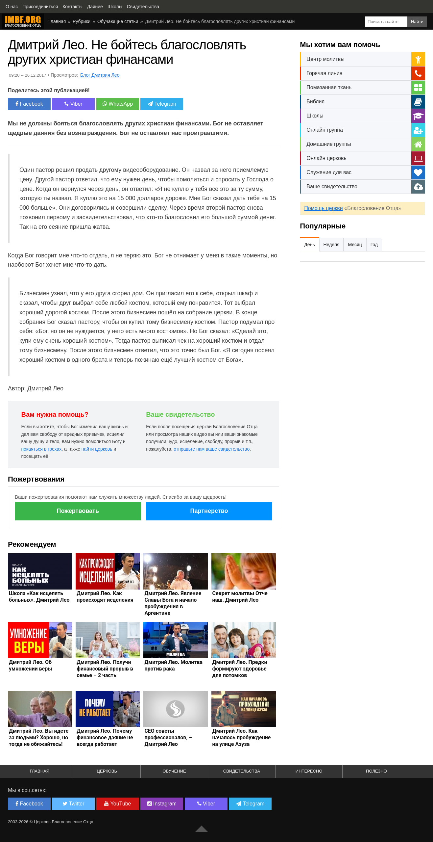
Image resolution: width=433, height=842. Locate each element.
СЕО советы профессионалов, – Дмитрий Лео (168, 737)
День (309, 244)
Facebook (29, 104)
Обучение (174, 771)
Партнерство (209, 511)
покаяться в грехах (41, 449)
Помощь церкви (323, 208)
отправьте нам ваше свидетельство (212, 449)
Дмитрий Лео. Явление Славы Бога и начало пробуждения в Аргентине (172, 603)
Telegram (162, 104)
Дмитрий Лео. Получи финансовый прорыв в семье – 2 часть (105, 668)
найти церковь (97, 449)
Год (374, 244)
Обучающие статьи (117, 21)
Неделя (332, 244)
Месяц (355, 244)
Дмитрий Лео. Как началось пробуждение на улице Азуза (241, 737)
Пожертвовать (78, 511)
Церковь (107, 771)
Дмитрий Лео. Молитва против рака (173, 665)
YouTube (117, 803)
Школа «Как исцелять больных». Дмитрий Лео (39, 596)
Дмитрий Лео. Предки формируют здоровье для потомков (239, 668)
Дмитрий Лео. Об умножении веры (30, 665)
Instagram (162, 803)
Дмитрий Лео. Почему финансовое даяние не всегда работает (105, 737)
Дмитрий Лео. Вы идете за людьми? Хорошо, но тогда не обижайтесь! (38, 737)
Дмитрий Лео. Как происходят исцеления (105, 596)
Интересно (309, 771)
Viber (73, 104)
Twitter (73, 803)
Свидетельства (241, 771)
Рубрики (81, 21)
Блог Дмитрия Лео (99, 75)
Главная (57, 21)
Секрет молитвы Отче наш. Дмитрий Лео (240, 596)
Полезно (376, 771)
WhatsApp (118, 104)
